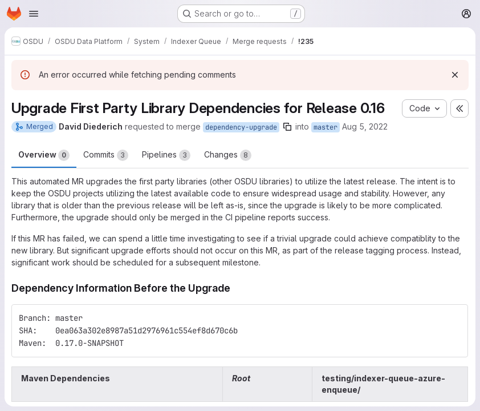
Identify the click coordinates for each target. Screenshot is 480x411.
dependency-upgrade (241, 127)
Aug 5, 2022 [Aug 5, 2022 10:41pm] (365, 126)
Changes (227, 155)
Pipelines (166, 155)
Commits (105, 155)
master (325, 127)
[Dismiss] (455, 75)
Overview (44, 155)
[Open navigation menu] (34, 14)
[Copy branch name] (287, 127)
